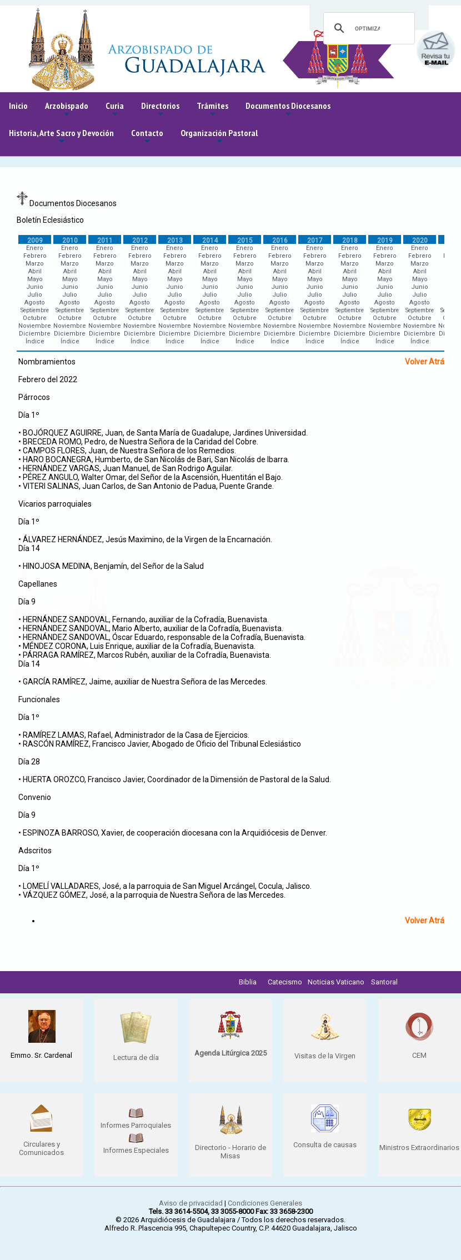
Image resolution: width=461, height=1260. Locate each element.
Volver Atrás (426, 361)
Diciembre (35, 333)
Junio (34, 287)
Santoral (384, 982)
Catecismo (285, 982)
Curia (115, 109)
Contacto (147, 137)
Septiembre (35, 310)
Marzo (35, 263)
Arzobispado (66, 109)
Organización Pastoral (219, 137)
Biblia (248, 982)
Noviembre (34, 325)
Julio (34, 294)
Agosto (34, 302)
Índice (35, 341)
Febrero (35, 255)
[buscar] (367, 28)
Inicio (18, 105)
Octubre (35, 318)
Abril (35, 271)
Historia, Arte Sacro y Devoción (61, 137)
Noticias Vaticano (336, 982)
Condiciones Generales (265, 1203)
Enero (34, 248)
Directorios (160, 109)
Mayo (35, 279)
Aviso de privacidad (191, 1203)
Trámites (212, 109)
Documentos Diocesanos (287, 109)
